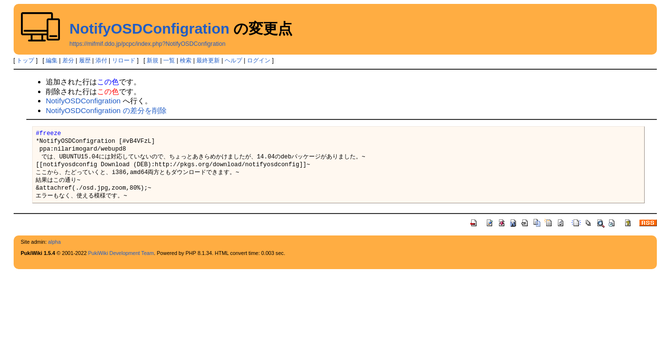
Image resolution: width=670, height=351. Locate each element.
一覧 (169, 60)
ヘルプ (233, 60)
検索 (185, 60)
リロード (123, 60)
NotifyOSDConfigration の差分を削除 (106, 110)
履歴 (85, 60)
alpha (54, 242)
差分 (68, 60)
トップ (25, 60)
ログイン (258, 60)
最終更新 (208, 60)
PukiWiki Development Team (121, 253)
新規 (152, 60)
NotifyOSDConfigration (150, 28)
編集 (51, 60)
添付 (101, 60)
